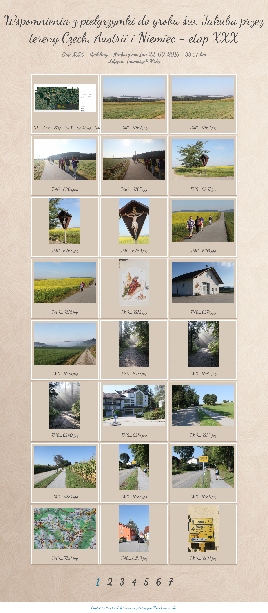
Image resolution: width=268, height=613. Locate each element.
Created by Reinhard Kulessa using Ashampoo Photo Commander (134, 608)
